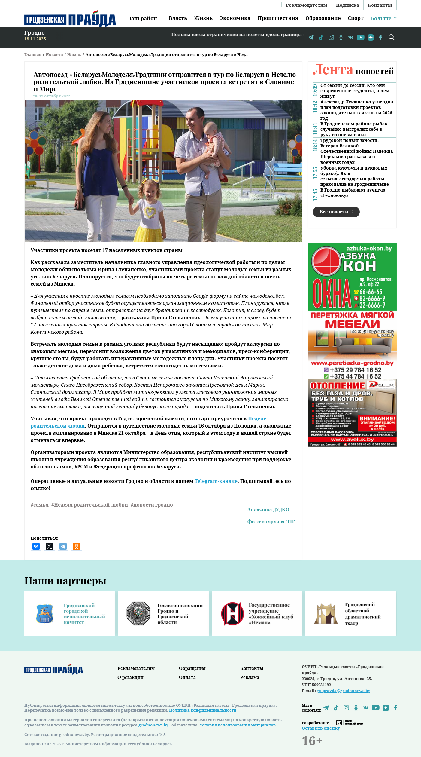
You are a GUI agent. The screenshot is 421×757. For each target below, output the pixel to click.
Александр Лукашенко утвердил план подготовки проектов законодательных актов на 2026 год (356, 110)
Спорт (356, 17)
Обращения (192, 668)
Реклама (249, 677)
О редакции (130, 677)
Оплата (187, 677)
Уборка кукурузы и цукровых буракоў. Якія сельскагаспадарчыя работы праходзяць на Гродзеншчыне (354, 176)
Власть (178, 17)
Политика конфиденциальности (202, 710)
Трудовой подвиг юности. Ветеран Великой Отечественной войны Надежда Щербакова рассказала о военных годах (356, 151)
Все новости (334, 211)
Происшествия (278, 17)
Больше (381, 18)
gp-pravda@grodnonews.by (343, 690)
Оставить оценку (321, 728)
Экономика (235, 17)
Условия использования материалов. (238, 725)
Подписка (347, 5)
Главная (32, 54)
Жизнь (203, 17)
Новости (54, 54)
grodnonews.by (153, 725)
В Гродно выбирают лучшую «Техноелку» (352, 192)
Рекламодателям (306, 5)
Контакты (380, 5)
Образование (323, 17)
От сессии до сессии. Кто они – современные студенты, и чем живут (354, 91)
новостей (353, 70)
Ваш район (142, 18)
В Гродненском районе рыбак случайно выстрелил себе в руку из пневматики (353, 129)
